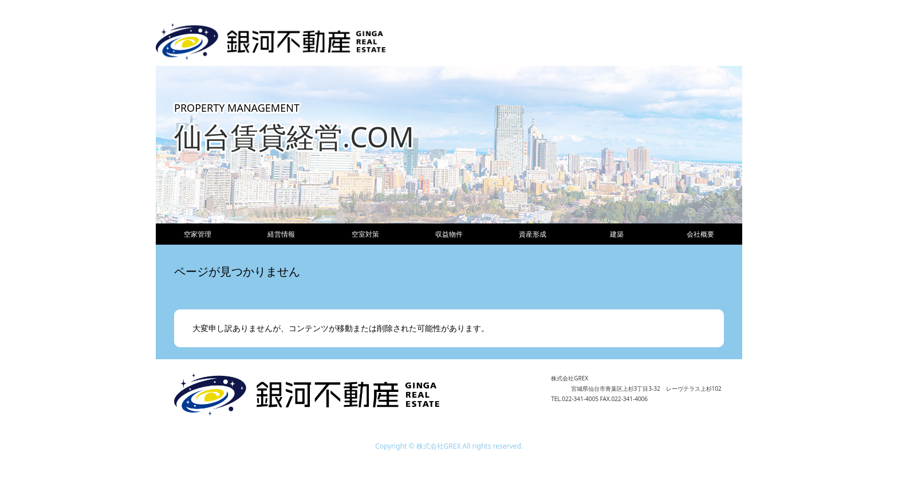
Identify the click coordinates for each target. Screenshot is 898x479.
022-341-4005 (580, 399)
